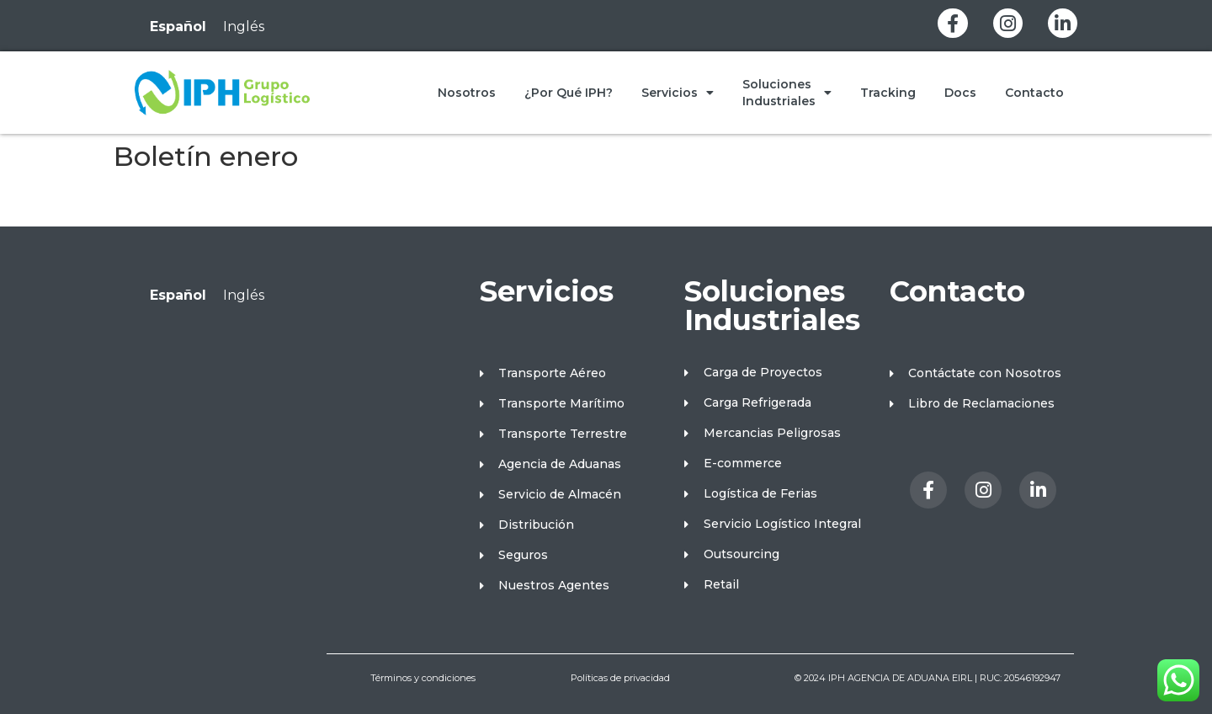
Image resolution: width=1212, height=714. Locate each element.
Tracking (888, 92)
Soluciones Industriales (787, 93)
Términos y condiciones (423, 678)
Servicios (677, 92)
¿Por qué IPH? (568, 92)
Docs (960, 92)
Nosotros (467, 92)
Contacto (1034, 92)
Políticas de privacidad (620, 678)
